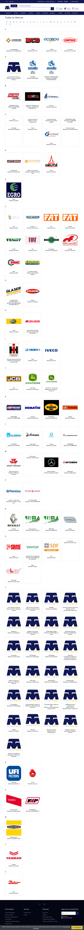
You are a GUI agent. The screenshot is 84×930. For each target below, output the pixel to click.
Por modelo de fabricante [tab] (25, 5)
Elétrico (16, 13)
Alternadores (53, 13)
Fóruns (66, 1)
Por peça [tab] (14, 5)
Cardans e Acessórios (23, 13)
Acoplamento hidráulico (46, 13)
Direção (60, 13)
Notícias (60, 1)
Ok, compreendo (77, 927)
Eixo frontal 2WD (68, 13)
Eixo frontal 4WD (75, 13)
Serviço (38, 13)
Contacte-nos (40, 1)
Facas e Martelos (9, 13)
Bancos (31, 13)
